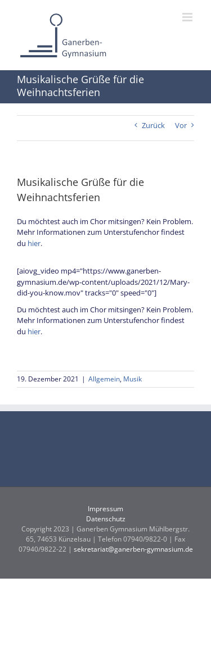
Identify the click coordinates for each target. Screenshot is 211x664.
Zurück (153, 125)
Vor (181, 125)
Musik (132, 379)
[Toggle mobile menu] (188, 17)
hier (34, 243)
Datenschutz (105, 519)
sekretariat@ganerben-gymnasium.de (133, 549)
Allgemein (104, 379)
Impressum (105, 508)
